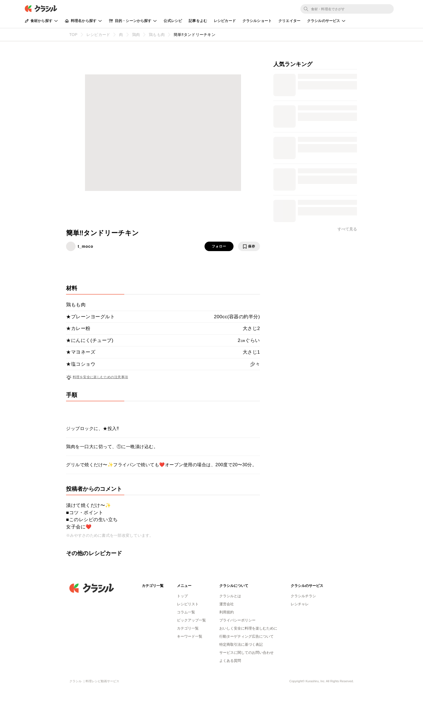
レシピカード (225, 21)
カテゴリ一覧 (188, 628)
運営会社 (226, 604)
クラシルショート (257, 21)
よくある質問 (230, 661)
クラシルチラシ (303, 596)
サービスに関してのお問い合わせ (246, 652)
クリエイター (289, 21)
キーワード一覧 (189, 636)
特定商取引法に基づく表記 (241, 644)
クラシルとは (230, 596)
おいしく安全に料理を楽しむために (248, 628)
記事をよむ (198, 21)
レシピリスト (188, 604)
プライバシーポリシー (237, 620)
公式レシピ (173, 21)
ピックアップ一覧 (191, 620)
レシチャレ (300, 604)
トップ (182, 596)
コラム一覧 (186, 612)
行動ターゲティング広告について (246, 636)
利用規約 (226, 612)
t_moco (85, 246)
